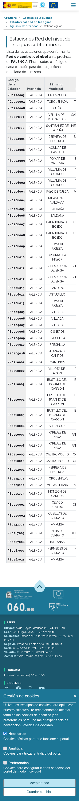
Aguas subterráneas (24, 26)
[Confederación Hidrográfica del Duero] (25, 5)
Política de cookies (38, 725)
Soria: (8, 648)
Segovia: (10, 644)
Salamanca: (12, 636)
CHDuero (10, 17)
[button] (75, 696)
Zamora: (10, 656)
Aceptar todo (39, 783)
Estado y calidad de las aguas (30, 22)
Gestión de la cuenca (37, 17)
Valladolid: (12, 652)
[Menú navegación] (73, 5)
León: (8, 632)
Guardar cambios (39, 792)
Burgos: (10, 627)
